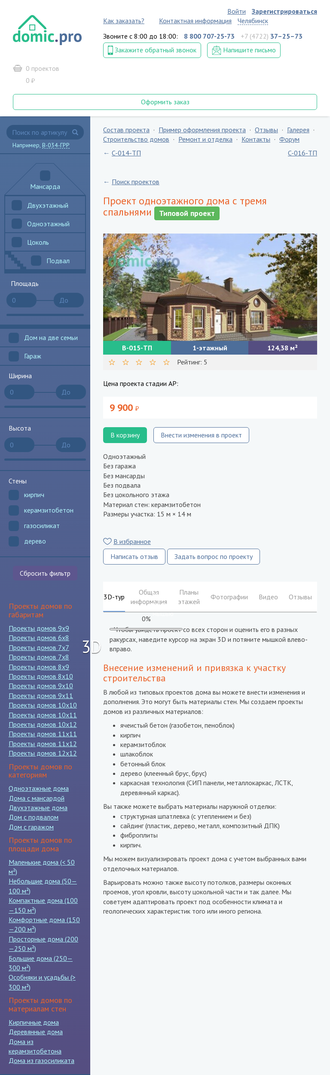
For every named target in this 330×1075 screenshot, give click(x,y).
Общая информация (149, 597)
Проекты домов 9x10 (41, 685)
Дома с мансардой (36, 798)
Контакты (255, 139)
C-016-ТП (302, 153)
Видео (268, 596)
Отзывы (266, 129)
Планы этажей (189, 597)
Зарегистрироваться (284, 11)
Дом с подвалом (33, 817)
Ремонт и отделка (205, 139)
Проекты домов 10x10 (43, 705)
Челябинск (253, 20)
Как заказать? (123, 20)
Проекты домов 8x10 (41, 676)
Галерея (298, 129)
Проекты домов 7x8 (39, 657)
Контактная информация (195, 20)
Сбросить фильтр (45, 573)
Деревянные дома (36, 1031)
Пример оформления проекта (202, 129)
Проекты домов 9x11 (41, 695)
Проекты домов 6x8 (39, 637)
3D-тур (114, 596)
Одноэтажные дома (39, 788)
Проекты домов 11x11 (43, 733)
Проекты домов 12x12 (43, 753)
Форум (289, 139)
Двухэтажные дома (38, 807)
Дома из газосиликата (41, 1060)
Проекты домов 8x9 (39, 666)
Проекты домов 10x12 (43, 724)
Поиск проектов (135, 181)
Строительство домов (136, 139)
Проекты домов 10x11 (43, 715)
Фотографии (229, 596)
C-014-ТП (126, 153)
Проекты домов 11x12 (43, 743)
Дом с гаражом (31, 827)
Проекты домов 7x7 (39, 647)
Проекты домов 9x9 (39, 628)
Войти (236, 11)
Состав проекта (126, 129)
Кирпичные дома (34, 1022)
